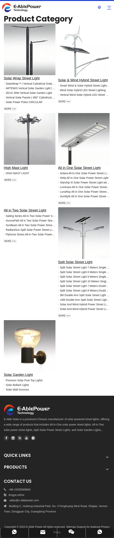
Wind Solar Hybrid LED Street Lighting (83, 90)
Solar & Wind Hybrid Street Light (83, 80)
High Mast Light (16, 168)
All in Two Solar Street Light (25, 210)
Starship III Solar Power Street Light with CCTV (85, 182)
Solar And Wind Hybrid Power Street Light (85, 304)
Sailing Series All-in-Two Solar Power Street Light (30, 215)
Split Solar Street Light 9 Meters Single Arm (85, 276)
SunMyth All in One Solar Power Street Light (85, 196)
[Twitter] (19, 438)
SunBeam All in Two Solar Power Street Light (30, 225)
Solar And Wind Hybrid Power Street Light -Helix (85, 309)
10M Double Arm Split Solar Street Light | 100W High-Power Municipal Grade (85, 299)
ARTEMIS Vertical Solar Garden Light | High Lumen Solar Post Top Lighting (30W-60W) (30, 88)
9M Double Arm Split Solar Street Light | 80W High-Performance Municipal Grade (85, 295)
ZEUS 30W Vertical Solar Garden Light (29, 92)
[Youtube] (26, 438)
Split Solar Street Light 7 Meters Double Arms (85, 285)
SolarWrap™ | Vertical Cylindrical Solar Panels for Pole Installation (30, 83)
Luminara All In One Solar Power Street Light (85, 187)
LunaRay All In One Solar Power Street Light (85, 191)
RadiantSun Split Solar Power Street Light (30, 229)
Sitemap (71, 526)
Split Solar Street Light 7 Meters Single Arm (85, 267)
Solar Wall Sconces (17, 389)
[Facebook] (6, 438)
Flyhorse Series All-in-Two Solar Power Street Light (30, 234)
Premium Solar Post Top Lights (24, 380)
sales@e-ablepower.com (24, 500)
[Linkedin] (13, 438)
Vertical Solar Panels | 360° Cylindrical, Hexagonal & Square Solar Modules (30, 97)
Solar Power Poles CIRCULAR (24, 102)
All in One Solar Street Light (79, 168)
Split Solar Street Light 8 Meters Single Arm (85, 272)
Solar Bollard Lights (17, 384)
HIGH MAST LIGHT (17, 173)
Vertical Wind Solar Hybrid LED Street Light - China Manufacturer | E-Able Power (85, 94)
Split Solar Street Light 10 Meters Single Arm (85, 281)
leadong (95, 526)
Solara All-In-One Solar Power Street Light (85, 173)
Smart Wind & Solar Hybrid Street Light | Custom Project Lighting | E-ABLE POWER (85, 85)
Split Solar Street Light (75, 262)
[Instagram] (33, 438)
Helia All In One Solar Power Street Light (84, 177)
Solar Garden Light (18, 375)
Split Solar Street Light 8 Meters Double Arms (85, 290)
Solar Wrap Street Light (22, 78)
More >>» (10, 108)
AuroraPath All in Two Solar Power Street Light (30, 220)
